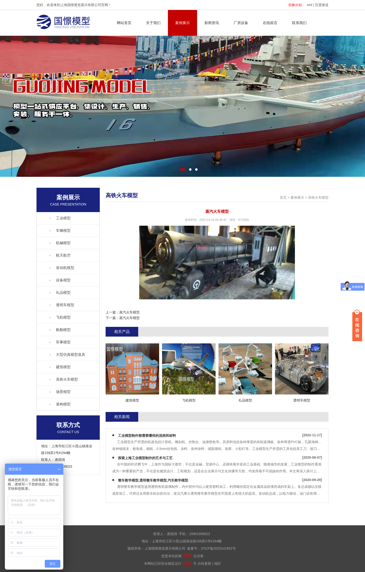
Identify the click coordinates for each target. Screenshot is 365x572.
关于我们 (153, 23)
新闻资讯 (211, 23)
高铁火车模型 (318, 197)
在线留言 (270, 23)
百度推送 (321, 5)
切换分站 (295, 5)
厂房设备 (241, 23)
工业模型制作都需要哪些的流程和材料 (147, 436)
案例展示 (182, 23)
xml (309, 5)
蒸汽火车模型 (129, 312)
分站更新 (204, 563)
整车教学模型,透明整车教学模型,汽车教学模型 (153, 480)
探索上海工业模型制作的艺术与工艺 (145, 458)
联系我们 (299, 23)
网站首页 (124, 23)
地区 (217, 563)
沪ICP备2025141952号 (218, 548)
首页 (283, 197)
